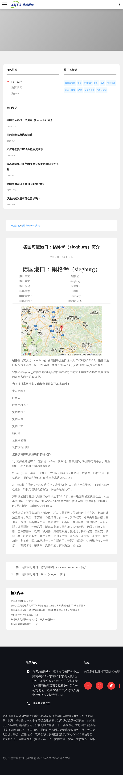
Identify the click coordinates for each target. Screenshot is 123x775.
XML (30, 758)
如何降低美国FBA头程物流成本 (25, 149)
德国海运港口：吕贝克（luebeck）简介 (30, 120)
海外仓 (15, 93)
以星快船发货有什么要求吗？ (23, 198)
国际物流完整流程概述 (20, 134)
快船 (79, 83)
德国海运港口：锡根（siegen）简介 (44, 574)
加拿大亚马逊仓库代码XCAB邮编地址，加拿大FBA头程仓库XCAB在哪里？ (48, 605)
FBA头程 (16, 81)
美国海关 (88, 83)
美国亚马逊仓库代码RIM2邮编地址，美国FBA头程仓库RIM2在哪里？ (45, 610)
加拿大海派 (89, 90)
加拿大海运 (102, 90)
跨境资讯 (15, 225)
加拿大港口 (70, 90)
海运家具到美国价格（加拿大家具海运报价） (33, 619)
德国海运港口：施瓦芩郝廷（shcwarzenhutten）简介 (54, 567)
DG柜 (80, 90)
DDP (96, 83)
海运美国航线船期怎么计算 (24, 624)
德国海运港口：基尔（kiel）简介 (26, 184)
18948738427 (79, 703)
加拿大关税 (70, 83)
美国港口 (111, 83)
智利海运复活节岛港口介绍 (24, 615)
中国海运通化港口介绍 (22, 601)
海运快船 (16, 87)
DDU (103, 83)
